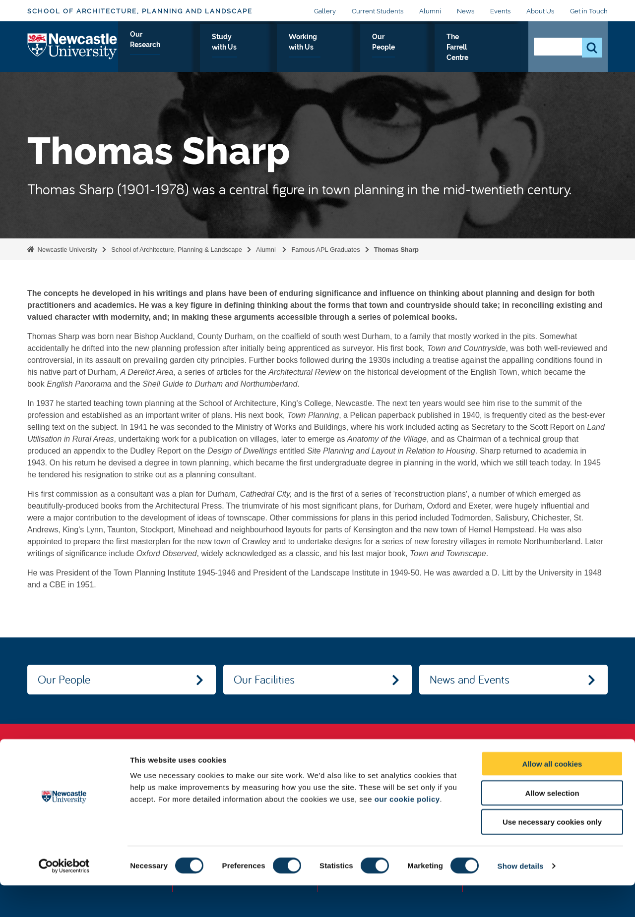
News (465, 11)
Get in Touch (589, 11)
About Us (540, 11)
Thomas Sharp (396, 249)
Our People (405, 48)
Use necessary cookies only (552, 854)
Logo (72, 45)
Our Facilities (264, 679)
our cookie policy (407, 830)
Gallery (325, 11)
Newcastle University (66, 249)
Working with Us (336, 48)
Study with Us (262, 48)
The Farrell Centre (477, 48)
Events (500, 11)
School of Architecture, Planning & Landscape (176, 249)
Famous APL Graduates (325, 249)
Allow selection (552, 824)
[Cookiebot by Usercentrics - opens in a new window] (64, 897)
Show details (521, 897)
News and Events (469, 679)
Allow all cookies (552, 795)
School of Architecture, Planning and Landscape (140, 11)
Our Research (194, 48)
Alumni (430, 11)
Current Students (377, 11)
